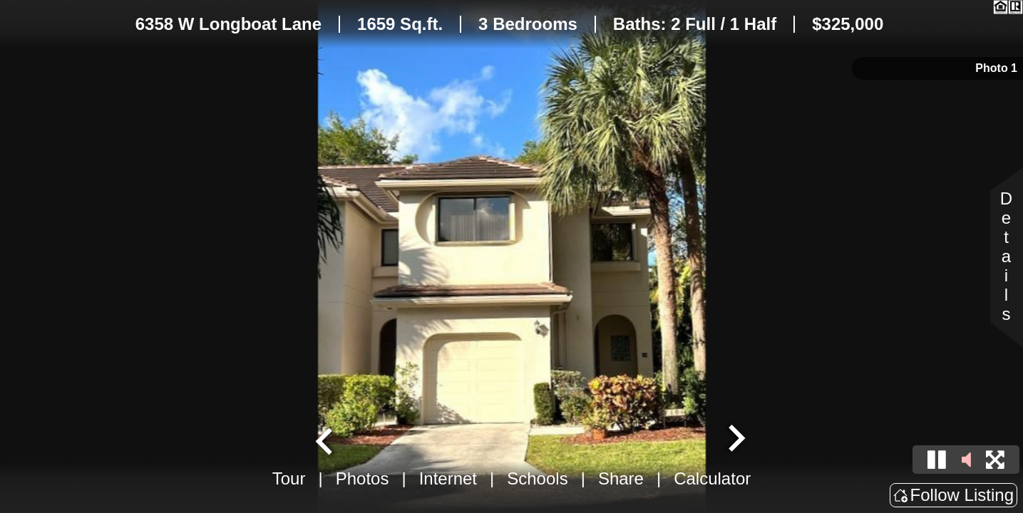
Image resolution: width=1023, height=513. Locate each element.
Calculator (712, 478)
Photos (362, 478)
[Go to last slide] (325, 439)
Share (621, 478)
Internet (448, 478)
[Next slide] (735, 439)
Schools (537, 478)
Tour (289, 478)
